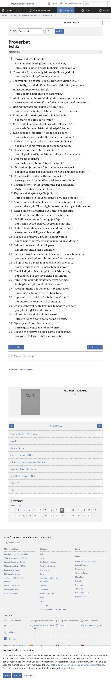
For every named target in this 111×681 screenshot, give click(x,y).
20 (10, 228)
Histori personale (82, 593)
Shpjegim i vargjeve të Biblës (15, 558)
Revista (42, 574)
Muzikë (42, 601)
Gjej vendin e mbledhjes (41, 620)
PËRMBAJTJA (55, 426)
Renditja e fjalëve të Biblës (23, 469)
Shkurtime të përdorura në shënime (28, 462)
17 (10, 202)
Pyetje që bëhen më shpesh (86, 561)
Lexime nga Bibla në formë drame (53, 609)
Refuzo (17, 675)
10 (11, 58)
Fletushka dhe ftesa (47, 566)
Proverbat (45, 16)
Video (42, 597)
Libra (42, 558)
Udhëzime (44, 589)
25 (10, 271)
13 (10, 167)
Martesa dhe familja (12, 574)
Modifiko (28, 675)
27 (10, 288)
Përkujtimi (79, 581)
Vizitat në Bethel (81, 573)
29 (10, 306)
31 (10, 323)
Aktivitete (79, 589)
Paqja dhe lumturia (11, 570)
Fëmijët (7, 581)
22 (10, 245)
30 (10, 314)
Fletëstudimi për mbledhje (50, 578)
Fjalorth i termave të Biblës (23, 476)
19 (10, 219)
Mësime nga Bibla (11, 549)
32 (10, 331)
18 (10, 210)
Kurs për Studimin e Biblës (14, 562)
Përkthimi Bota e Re (29, 16)
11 (10, 150)
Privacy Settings (67, 668)
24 (10, 262)
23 (10, 254)
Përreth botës (80, 597)
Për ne (77, 556)
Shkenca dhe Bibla (11, 589)
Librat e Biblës (17, 448)
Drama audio (45, 605)
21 (10, 236)
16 (10, 193)
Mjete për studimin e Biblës (15, 566)
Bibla (15, 16)
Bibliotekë (5, 16)
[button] (39, 10)
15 (10, 184)
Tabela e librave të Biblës (22, 455)
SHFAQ (13, 31)
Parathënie (15, 441)
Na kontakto (80, 569)
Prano (7, 675)
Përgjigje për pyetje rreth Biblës (16, 554)
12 (10, 158)
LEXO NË (67, 22)
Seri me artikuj (45, 570)
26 (10, 280)
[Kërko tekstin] (94, 3)
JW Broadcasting (47, 593)
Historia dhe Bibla (11, 593)
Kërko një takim (81, 565)
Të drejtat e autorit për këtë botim (21, 369)
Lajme (77, 549)
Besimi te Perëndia (11, 585)
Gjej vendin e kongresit (67, 620)
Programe (44, 581)
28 (10, 297)
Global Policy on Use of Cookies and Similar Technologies (75, 664)
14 (10, 176)
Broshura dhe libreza (48, 562)
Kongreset (79, 585)
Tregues (43, 585)
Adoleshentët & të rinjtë (13, 578)
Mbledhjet (79, 577)
